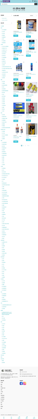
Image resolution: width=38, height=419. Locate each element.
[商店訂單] (33, 15)
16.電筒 (3, 349)
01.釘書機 (3, 131)
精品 (1, 356)
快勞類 (2, 44)
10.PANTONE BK (4, 338)
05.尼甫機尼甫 (4, 288)
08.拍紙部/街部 (4, 155)
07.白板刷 (3, 179)
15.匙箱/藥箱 (4, 347)
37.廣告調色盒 (4, 234)
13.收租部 (3, 164)
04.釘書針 (3, 136)
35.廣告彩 (3, 231)
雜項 (1, 321)
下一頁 (28, 145)
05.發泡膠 (3, 249)
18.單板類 (3, 77)
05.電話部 (3, 149)
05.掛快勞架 (3, 53)
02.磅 (2, 316)
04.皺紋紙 (3, 35)
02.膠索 (3, 260)
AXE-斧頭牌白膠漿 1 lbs (29, 32)
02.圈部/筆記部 (4, 144)
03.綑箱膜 (2, 26)
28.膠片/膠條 (4, 218)
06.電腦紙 (3, 123)
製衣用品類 (2, 256)
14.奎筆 (3, 107)
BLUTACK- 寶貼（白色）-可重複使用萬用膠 (20, 55)
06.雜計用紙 (3, 151)
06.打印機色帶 (4, 290)
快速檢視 (15, 35)
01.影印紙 (3, 114)
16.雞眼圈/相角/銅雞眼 (5, 195)
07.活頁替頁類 (4, 57)
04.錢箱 (3, 329)
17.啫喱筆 (3, 83)
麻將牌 (3, 360)
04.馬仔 (3, 247)
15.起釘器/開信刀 (4, 194)
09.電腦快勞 (3, 61)
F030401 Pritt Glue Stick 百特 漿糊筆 (32, 115)
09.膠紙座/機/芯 (4, 183)
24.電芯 (3, 210)
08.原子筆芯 (3, 96)
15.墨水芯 (3, 109)
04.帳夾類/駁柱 (4, 51)
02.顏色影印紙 (4, 116)
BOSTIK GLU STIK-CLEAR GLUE (18, 74)
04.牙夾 (3, 264)
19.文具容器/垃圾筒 (5, 201)
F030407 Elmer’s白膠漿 (17, 136)
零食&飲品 (2, 355)
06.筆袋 (3, 332)
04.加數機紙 (3, 120)
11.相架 (3, 340)
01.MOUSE (3, 323)
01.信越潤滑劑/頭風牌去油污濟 (6, 304)
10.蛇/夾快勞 (4, 62)
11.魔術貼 (3, 277)
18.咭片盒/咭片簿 (4, 199)
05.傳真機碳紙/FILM (5, 301)
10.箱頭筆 (3, 99)
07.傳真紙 (3, 125)
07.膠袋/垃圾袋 (4, 253)
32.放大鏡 (3, 225)
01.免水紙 (3, 31)
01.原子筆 (3, 81)
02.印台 (3, 170)
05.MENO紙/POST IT (5, 175)
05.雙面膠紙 (3, 37)
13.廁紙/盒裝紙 (4, 190)
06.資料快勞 (3, 55)
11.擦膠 (3, 186)
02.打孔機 (3, 133)
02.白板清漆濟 (4, 306)
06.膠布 (3, 38)
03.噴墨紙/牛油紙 (4, 118)
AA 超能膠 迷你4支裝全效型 (17, 32)
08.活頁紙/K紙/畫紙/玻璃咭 (6, 127)
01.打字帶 (3, 280)
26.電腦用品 (3, 214)
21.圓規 (3, 205)
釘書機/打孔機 (3, 129)
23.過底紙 (3, 208)
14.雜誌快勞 (3, 70)
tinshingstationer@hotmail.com (27, 374)
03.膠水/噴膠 (15, 31)
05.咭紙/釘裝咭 (4, 122)
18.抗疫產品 (3, 353)
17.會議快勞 (3, 75)
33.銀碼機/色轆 (4, 227)
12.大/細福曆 (4, 342)
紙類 (1, 112)
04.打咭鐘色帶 (4, 286)
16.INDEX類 (3, 74)
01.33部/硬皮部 (4, 142)
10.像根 (3, 275)
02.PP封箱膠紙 (4, 29)
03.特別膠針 (3, 262)
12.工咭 (3, 162)
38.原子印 (3, 236)
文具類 (19, 10)
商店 (16, 10)
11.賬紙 (3, 160)
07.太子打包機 (4, 269)
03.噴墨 (3, 297)
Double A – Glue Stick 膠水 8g (30, 74)
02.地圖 (3, 325)
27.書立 (3, 216)
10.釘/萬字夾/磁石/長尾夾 (6, 184)
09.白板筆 (3, 98)
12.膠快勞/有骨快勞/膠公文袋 (6, 66)
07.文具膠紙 (3, 40)
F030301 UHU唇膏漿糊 (29, 94)
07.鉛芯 (3, 94)
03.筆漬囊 (3, 308)
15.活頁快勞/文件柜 (5, 72)
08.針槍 (3, 271)
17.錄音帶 (3, 351)
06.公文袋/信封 (4, 177)
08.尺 (2, 181)
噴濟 (1, 303)
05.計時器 (3, 331)
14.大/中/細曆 (4, 345)
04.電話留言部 (4, 147)
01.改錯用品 (3, 168)
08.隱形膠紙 (3, 42)
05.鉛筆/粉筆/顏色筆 (5, 90)
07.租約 (3, 334)
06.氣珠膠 (3, 251)
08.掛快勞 (3, 59)
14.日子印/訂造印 (4, 192)
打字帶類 (2, 279)
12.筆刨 (3, 188)
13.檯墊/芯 (3, 344)
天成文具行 (9, 414)
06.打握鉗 (3, 267)
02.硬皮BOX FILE (4, 48)
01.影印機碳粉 (4, 293)
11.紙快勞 (3, 64)
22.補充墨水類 (4, 207)
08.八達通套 (3, 336)
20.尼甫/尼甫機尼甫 (5, 203)
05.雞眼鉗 (3, 138)
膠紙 (1, 27)
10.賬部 (3, 158)
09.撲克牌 (3, 362)
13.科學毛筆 (3, 105)
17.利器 (3, 197)
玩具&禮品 (2, 358)
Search (35, 4)
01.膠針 (3, 258)
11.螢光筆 (3, 101)
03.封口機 (3, 318)
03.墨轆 (3, 284)
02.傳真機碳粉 (4, 295)
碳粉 (1, 291)
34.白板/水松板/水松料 (5, 229)
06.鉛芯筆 (3, 92)
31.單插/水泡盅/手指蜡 (5, 223)
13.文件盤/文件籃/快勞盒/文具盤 (7, 68)
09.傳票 (3, 157)
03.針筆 (3, 86)
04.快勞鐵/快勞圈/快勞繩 (5, 173)
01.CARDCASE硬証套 (5, 46)
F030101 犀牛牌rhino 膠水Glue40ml (19, 92)
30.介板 (3, 221)
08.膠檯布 (3, 255)
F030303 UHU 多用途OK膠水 (17, 115)
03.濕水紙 (3, 33)
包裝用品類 (2, 240)
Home (14, 10)
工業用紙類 (2, 397)
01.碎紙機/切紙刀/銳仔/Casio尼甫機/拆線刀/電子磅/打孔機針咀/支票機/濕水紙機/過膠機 (7, 313)
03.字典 (3, 327)
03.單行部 (3, 146)
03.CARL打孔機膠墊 (5, 134)
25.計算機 (3, 212)
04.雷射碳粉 (3, 299)
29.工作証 (3, 219)
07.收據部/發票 (4, 153)
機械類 (2, 310)
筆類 (1, 79)
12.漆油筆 (3, 103)
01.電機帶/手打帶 (4, 242)
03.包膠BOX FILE (4, 50)
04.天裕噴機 (3, 320)
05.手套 (3, 266)
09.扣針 (3, 273)
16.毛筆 (3, 110)
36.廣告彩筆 (3, 232)
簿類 (1, 140)
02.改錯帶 (3, 282)
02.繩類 (3, 243)
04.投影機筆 (3, 88)
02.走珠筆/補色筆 (4, 85)
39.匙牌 (3, 238)
